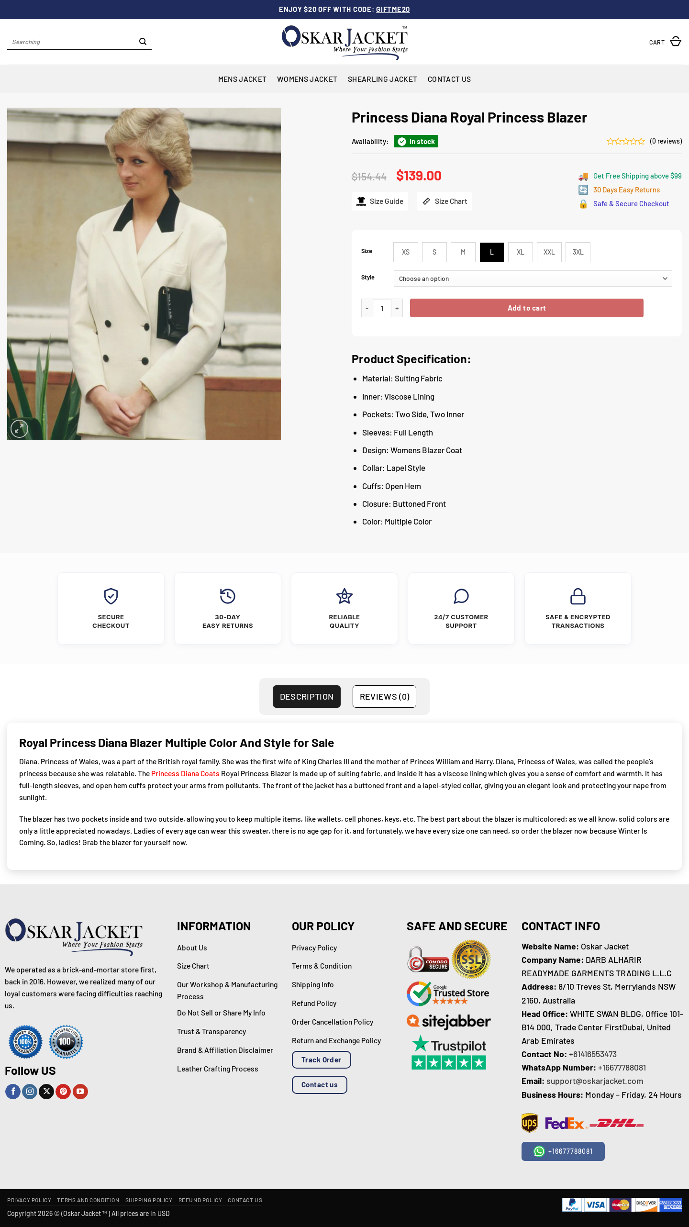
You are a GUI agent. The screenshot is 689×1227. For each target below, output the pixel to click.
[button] (665, 42)
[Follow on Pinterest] (63, 1092)
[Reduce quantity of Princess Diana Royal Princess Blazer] (367, 308)
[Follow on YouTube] (80, 1092)
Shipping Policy (149, 1199)
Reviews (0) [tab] (385, 696)
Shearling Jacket (382, 78)
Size (366, 251)
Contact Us (449, 78)
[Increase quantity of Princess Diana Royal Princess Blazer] (397, 308)
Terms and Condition (88, 1199)
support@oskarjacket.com (595, 1080)
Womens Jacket (307, 78)
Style (368, 277)
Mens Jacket (242, 78)
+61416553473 (593, 1054)
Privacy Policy (29, 1199)
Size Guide (379, 201)
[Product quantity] (382, 308)
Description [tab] (307, 696)
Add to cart (527, 307)
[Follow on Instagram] (29, 1092)
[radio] (406, 252)
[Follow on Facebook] (13, 1092)
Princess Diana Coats (185, 773)
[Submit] (143, 42)
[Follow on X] (46, 1092)
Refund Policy (200, 1199)
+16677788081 (622, 1067)
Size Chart (444, 201)
